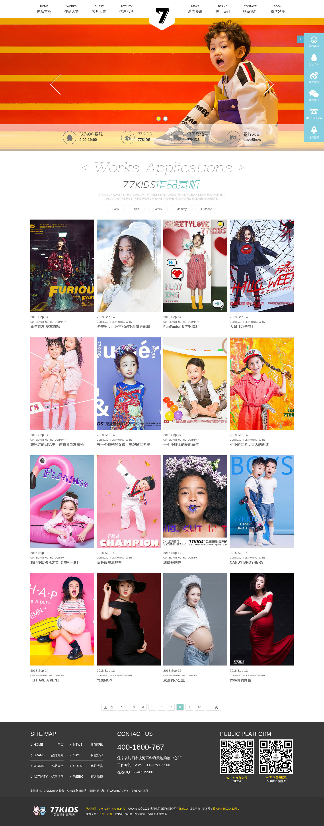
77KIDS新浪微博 (76, 790)
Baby (115, 209)
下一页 (213, 707)
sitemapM (104, 808)
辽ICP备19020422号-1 (226, 808)
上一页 (108, 707)
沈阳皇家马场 (97, 790)
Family (158, 209)
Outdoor (206, 209)
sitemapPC (118, 808)
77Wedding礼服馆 (117, 790)
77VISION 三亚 (139, 790)
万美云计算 (105, 814)
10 (199, 707)
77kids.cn (183, 808)
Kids (136, 209)
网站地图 (91, 808)
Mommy (181, 209)
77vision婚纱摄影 (54, 790)
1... (123, 707)
